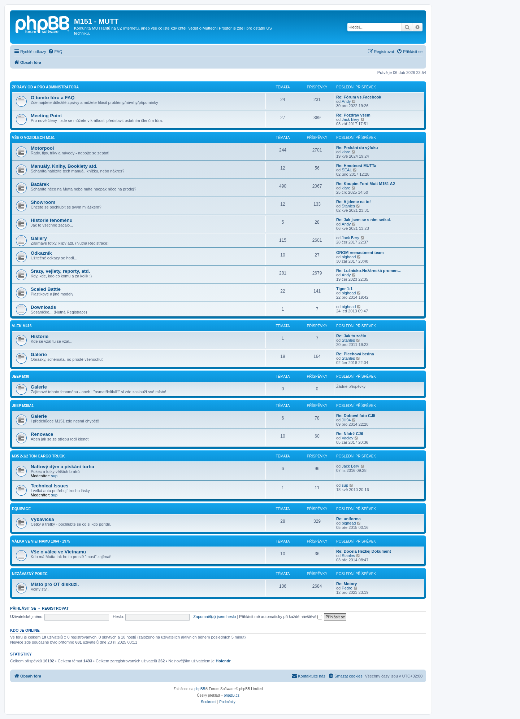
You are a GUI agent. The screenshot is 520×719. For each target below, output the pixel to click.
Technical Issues (50, 485)
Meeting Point (46, 115)
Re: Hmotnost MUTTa (356, 165)
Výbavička (42, 519)
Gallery (39, 238)
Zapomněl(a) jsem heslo (214, 616)
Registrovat (55, 608)
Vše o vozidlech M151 (33, 138)
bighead (349, 257)
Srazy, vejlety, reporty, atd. (60, 271)
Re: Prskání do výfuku (357, 147)
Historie (39, 336)
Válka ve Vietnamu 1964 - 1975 (41, 541)
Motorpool (42, 148)
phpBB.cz (231, 695)
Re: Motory (346, 584)
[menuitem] (55, 51)
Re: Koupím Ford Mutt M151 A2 (365, 183)
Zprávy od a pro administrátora (45, 87)
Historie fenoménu (52, 220)
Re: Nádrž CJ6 (349, 433)
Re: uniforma (348, 519)
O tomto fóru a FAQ (53, 97)
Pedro (347, 588)
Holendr (223, 661)
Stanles (348, 206)
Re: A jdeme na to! (353, 202)
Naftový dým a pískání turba (62, 466)
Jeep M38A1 (23, 406)
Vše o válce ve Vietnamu (58, 551)
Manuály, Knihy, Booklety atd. (64, 166)
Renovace (42, 434)
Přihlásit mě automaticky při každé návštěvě (280, 616)
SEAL (347, 170)
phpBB (199, 689)
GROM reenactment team (360, 252)
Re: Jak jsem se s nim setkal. (363, 220)
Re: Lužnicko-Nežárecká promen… (369, 270)
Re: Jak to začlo (351, 336)
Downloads (43, 307)
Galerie (39, 354)
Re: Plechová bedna (355, 354)
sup (54, 476)
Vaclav (347, 438)
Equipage (21, 509)
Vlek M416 (21, 326)
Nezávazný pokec (30, 574)
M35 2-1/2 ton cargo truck (38, 456)
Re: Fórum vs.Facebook (358, 97)
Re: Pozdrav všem (353, 115)
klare (346, 152)
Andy (346, 101)
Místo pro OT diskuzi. (55, 584)
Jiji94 (346, 420)
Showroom (43, 202)
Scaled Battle (46, 289)
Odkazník (41, 253)
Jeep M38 (20, 376)
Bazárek (40, 184)
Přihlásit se (23, 608)
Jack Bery (350, 119)
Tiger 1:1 (344, 288)
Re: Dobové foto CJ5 (355, 415)
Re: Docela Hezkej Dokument (363, 551)
